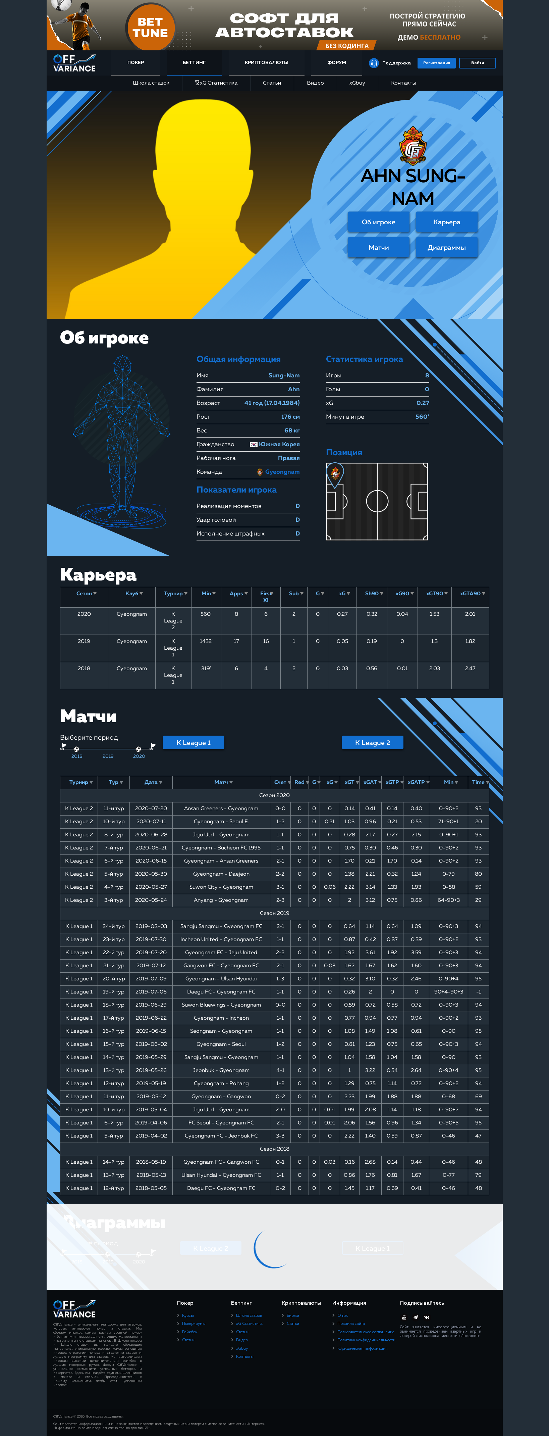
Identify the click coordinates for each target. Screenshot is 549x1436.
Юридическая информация (362, 1349)
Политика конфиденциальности (366, 1340)
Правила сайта (351, 1324)
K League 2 (372, 743)
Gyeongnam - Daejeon (221, 874)
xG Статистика (216, 83)
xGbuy (357, 83)
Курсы (188, 1316)
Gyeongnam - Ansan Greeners (221, 861)
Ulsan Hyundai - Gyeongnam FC (221, 1175)
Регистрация (436, 63)
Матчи (379, 247)
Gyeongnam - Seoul (221, 1044)
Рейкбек (189, 1332)
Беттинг (196, 62)
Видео (315, 83)
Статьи (272, 83)
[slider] (76, 749)
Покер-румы (194, 1324)
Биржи (293, 1316)
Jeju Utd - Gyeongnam (221, 835)
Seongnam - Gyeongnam (221, 1031)
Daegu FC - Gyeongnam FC (221, 992)
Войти (477, 63)
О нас (342, 1316)
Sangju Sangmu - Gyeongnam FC (221, 926)
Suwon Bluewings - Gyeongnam (221, 1005)
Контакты (403, 83)
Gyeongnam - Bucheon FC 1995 (221, 848)
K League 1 (193, 743)
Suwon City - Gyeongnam (221, 887)
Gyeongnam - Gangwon (221, 1097)
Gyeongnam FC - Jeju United (221, 953)
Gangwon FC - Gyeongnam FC (221, 966)
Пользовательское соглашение (365, 1332)
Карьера (446, 222)
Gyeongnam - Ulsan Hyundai (221, 979)
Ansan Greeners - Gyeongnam (221, 809)
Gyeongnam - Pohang (221, 1083)
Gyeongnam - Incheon (221, 1018)
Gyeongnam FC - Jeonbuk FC (221, 1136)
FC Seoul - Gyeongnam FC (221, 1123)
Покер (139, 62)
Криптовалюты (267, 62)
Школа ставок (151, 83)
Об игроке (378, 222)
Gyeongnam (278, 472)
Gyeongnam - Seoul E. (221, 822)
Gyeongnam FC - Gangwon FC (221, 1162)
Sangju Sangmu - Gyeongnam (221, 1057)
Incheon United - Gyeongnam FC (221, 939)
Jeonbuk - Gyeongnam (221, 1070)
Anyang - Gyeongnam (221, 900)
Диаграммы (447, 247)
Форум (336, 62)
